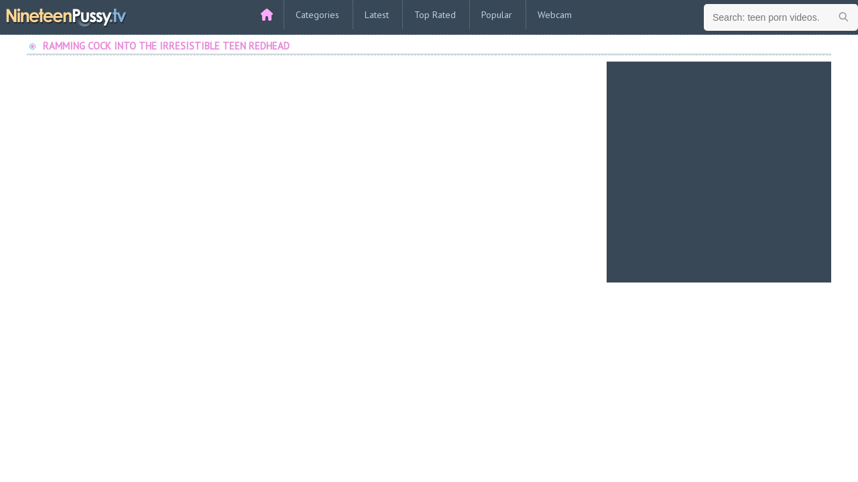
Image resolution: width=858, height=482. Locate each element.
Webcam (555, 15)
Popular (496, 15)
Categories (317, 15)
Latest (377, 15)
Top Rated (435, 15)
